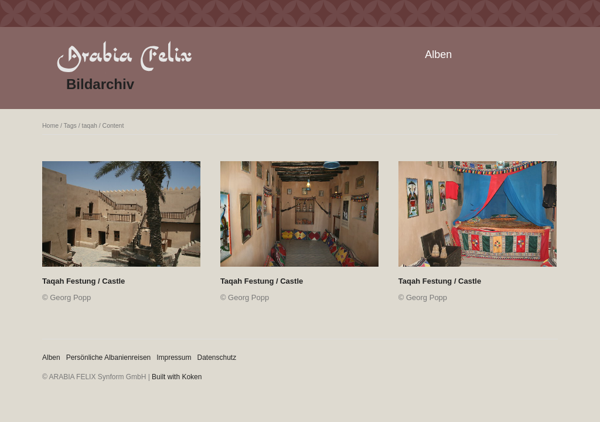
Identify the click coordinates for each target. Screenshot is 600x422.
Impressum (173, 357)
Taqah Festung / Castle (83, 281)
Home (50, 125)
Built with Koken (177, 377)
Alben (438, 54)
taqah (89, 125)
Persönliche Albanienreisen (108, 357)
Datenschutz (217, 357)
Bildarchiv (100, 84)
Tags (70, 125)
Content (113, 125)
